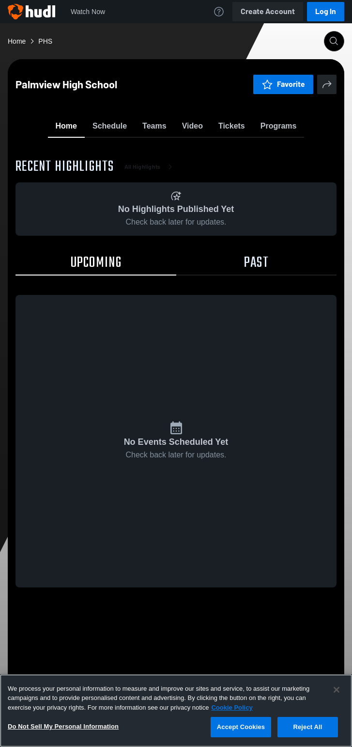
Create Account (268, 11)
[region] (176, 710)
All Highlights (150, 223)
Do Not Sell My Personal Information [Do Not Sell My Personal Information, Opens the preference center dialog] (63, 726)
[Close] (336, 689)
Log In (325, 11)
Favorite (164, 150)
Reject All (307, 727)
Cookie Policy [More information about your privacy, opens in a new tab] (231, 707)
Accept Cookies (241, 727)
